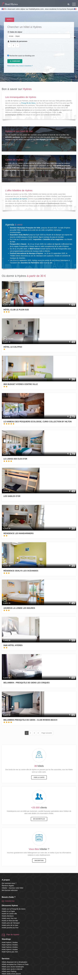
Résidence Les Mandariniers (18, 533)
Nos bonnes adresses (9, 890)
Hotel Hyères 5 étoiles (10, 949)
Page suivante (47, 733)
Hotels (9, 20)
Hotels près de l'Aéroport (11, 923)
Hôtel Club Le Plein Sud (16, 310)
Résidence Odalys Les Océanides (20, 571)
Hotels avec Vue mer (9, 918)
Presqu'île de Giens (28, 103)
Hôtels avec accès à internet (12, 969)
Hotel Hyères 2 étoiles (10, 942)
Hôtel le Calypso (12, 347)
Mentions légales (8, 886)
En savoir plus (39, 819)
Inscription (39, 860)
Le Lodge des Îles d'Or (15, 459)
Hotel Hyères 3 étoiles (10, 945)
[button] (68, 4)
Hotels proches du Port (10, 928)
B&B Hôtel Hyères (13, 645)
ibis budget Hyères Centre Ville (20, 384)
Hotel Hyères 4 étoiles (10, 947)
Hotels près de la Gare (10, 925)
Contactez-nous (9, 901)
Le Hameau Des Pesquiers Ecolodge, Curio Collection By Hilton (37, 422)
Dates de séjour (14, 32)
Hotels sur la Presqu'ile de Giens (13, 909)
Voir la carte (39, 777)
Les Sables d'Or (11, 496)
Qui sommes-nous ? (9, 883)
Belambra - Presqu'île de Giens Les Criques (26, 683)
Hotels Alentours (8, 916)
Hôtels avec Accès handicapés (13, 967)
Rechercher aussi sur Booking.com (22, 56)
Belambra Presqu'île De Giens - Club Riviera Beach (30, 720)
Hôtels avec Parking (9, 971)
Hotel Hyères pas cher (10, 952)
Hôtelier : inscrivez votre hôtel (12, 888)
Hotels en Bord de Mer (10, 921)
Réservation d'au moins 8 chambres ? (20, 66)
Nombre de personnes (17, 41)
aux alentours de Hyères (18, 199)
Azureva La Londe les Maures (19, 608)
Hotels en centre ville (9, 914)
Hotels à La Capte (8, 911)
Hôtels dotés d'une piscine (11, 974)
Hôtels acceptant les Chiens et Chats (15, 964)
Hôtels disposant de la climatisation (14, 962)
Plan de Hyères (12, 935)
